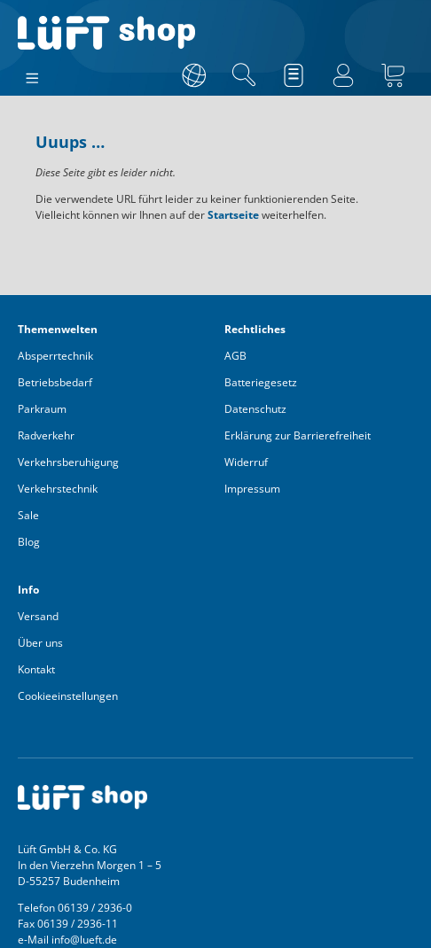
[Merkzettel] (293, 75)
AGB (235, 355)
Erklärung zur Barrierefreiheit (297, 435)
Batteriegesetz (260, 382)
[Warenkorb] (392, 75)
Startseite (233, 214)
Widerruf (246, 462)
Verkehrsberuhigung (68, 462)
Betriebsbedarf (55, 382)
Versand (38, 616)
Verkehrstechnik (58, 488)
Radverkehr (46, 435)
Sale (28, 515)
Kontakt (36, 669)
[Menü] (32, 74)
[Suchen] (243, 75)
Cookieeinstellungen (68, 695)
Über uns (40, 642)
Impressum (252, 488)
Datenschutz (255, 408)
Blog (29, 541)
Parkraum (42, 408)
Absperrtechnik (55, 355)
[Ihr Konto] (343, 75)
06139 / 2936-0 (95, 907)
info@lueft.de (84, 939)
